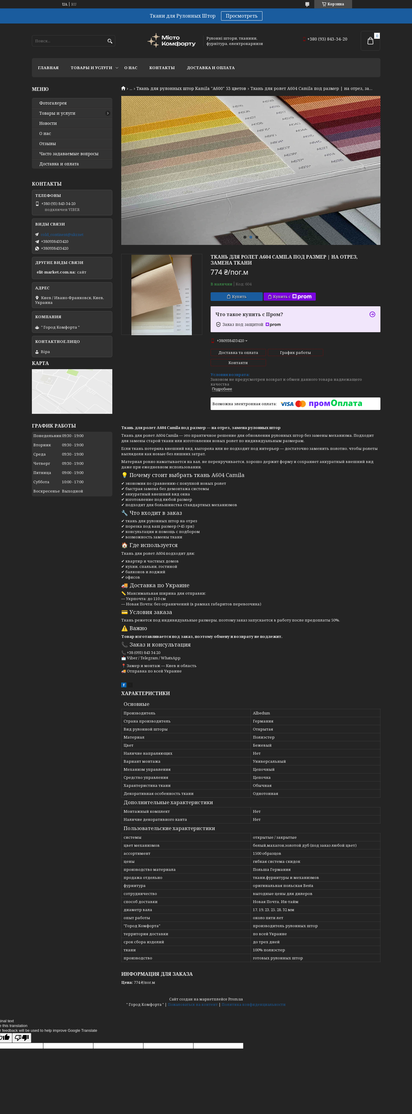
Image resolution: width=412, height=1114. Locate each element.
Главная (48, 67)
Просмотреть (242, 16)
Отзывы (47, 143)
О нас (130, 67)
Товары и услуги (91, 67)
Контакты (162, 67)
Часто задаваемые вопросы (69, 153)
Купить (239, 296)
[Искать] (110, 41)
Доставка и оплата (211, 67)
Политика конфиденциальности (254, 994)
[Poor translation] (21, 1028)
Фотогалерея (53, 103)
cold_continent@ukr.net (62, 234)
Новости (48, 123)
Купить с (292, 296)
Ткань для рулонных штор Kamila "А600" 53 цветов (191, 88)
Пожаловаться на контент (193, 994)
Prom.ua (235, 989)
